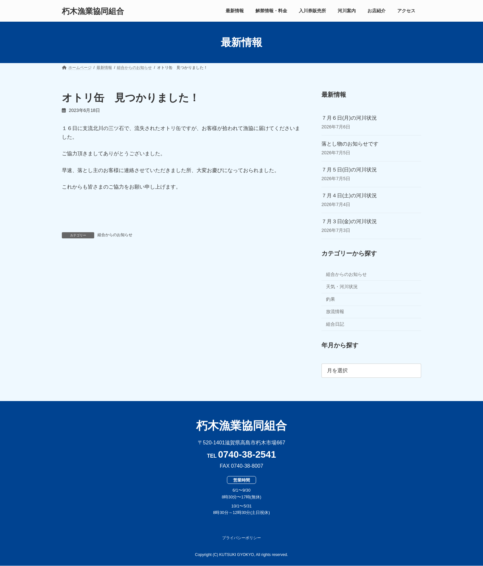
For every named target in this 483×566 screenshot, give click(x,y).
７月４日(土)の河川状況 (349, 195)
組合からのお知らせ (114, 235)
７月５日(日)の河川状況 (349, 169)
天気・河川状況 (342, 286)
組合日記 (335, 324)
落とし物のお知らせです (349, 144)
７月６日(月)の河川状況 (349, 118)
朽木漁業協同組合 (241, 425)
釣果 (330, 299)
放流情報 (335, 311)
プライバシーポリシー (241, 538)
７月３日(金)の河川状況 (349, 221)
